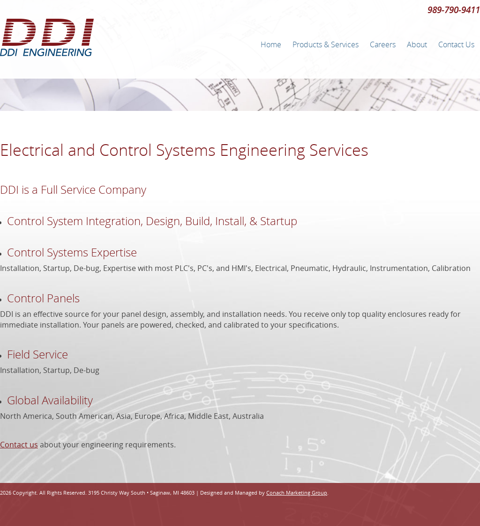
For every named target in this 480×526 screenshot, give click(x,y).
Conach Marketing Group (296, 492)
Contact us (19, 444)
